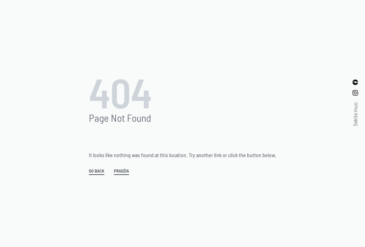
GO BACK (96, 171)
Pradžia (121, 171)
